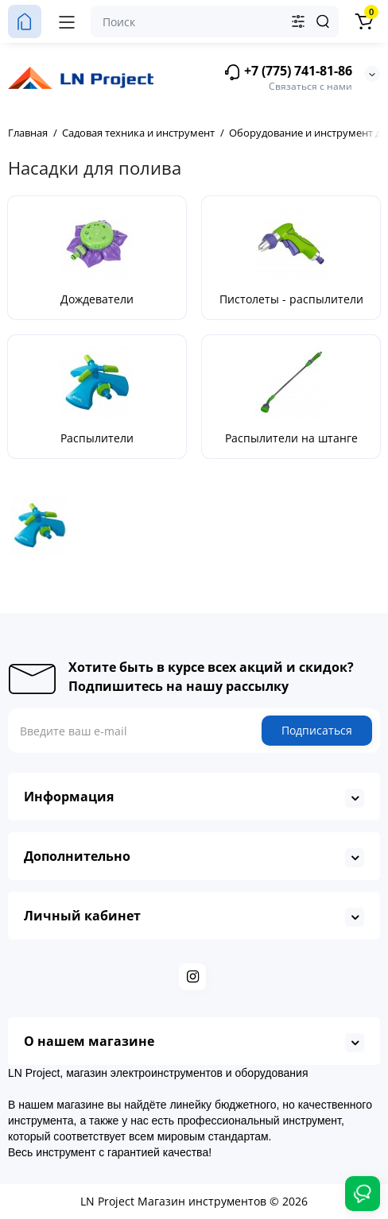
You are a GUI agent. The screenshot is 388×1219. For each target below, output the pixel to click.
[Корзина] (363, 21)
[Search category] (298, 21)
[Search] (323, 21)
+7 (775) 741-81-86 (287, 72)
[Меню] (66, 21)
